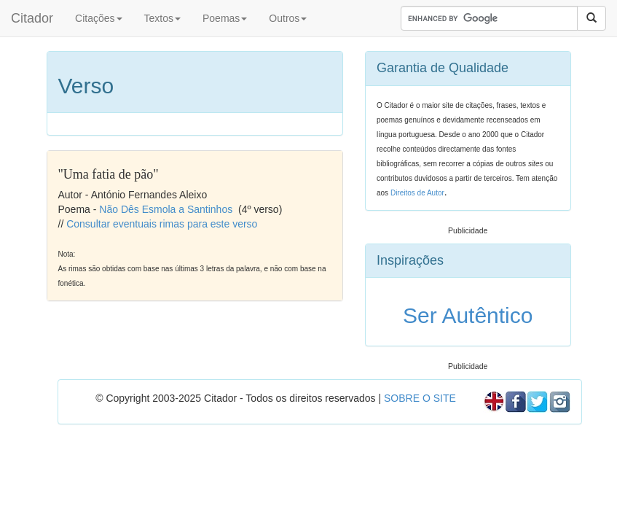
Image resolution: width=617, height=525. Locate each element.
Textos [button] (162, 18)
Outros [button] (288, 18)
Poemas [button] (225, 18)
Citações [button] (98, 18)
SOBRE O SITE (420, 398)
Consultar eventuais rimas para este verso (161, 224)
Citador (32, 18)
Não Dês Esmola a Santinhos (165, 209)
